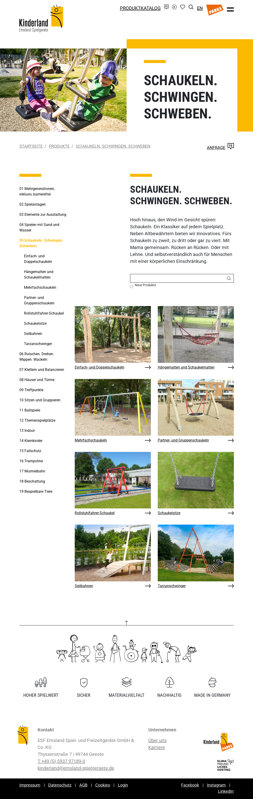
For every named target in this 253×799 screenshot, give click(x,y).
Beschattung (32, 481)
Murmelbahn (32, 471)
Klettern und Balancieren (41, 369)
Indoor (27, 430)
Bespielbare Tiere (35, 491)
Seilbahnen (84, 586)
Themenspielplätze (37, 420)
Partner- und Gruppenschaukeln (183, 440)
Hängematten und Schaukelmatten (186, 367)
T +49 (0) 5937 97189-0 (61, 761)
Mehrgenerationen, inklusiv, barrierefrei (37, 191)
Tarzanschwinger (172, 586)
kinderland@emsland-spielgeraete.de (76, 768)
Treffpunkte (31, 390)
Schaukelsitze (169, 513)
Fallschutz (30, 451)
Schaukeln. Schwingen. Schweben (113, 146)
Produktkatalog (140, 8)
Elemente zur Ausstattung (42, 214)
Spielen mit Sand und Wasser (39, 227)
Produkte (59, 146)
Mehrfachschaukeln (91, 440)
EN (200, 8)
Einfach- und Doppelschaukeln (99, 367)
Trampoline (31, 461)
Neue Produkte (145, 285)
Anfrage (220, 147)
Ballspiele (29, 410)
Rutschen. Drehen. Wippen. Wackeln (36, 357)
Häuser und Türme (36, 380)
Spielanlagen (32, 204)
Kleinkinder (30, 441)
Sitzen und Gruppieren (39, 400)
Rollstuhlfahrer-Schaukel (95, 513)
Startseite (31, 146)
